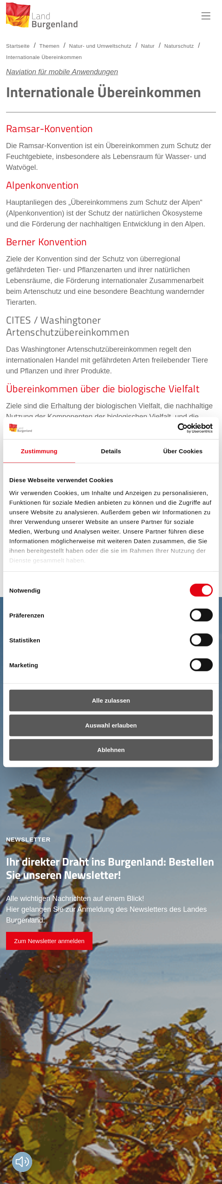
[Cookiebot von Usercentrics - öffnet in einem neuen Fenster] (177, 428)
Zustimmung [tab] (39, 451)
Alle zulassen (111, 700)
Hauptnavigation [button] (206, 16)
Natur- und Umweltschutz (100, 46)
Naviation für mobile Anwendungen (62, 72)
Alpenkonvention (42, 185)
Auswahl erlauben (111, 724)
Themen (49, 46)
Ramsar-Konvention (49, 128)
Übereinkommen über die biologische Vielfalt (102, 388)
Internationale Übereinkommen (44, 57)
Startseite (18, 46)
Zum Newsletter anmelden (49, 940)
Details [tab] (111, 451)
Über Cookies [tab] (183, 451)
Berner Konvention (46, 241)
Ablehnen (111, 749)
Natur (148, 46)
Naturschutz (179, 46)
